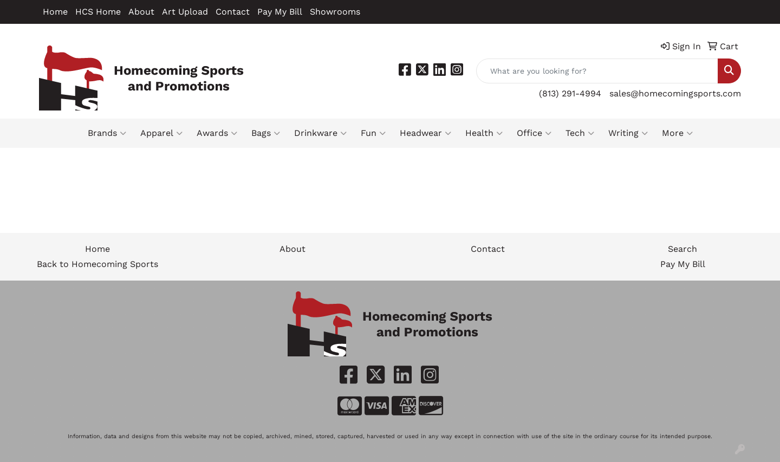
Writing (628, 133)
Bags (265, 133)
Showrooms (335, 11)
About (141, 11)
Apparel (161, 133)
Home (55, 11)
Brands (107, 133)
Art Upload (185, 11)
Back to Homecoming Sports (97, 264)
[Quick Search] (597, 70)
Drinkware (320, 133)
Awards (217, 133)
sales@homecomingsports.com (675, 93)
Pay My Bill (279, 11)
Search (682, 249)
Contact (233, 11)
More (677, 133)
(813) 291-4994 (570, 93)
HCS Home (98, 11)
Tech (580, 133)
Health (484, 133)
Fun (373, 133)
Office (534, 133)
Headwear (425, 133)
